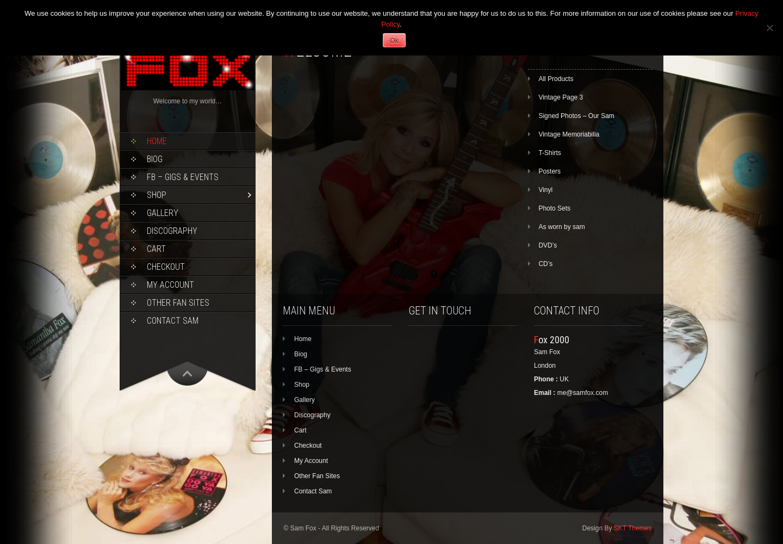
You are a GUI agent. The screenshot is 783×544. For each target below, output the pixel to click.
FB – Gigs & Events (183, 177)
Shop (156, 195)
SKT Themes (633, 528)
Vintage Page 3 (560, 97)
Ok (394, 41)
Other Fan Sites (178, 303)
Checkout (166, 267)
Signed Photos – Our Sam (576, 116)
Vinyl (545, 190)
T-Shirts (549, 153)
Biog (155, 159)
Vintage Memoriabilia (568, 134)
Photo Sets (554, 208)
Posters (549, 171)
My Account (170, 285)
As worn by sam (561, 227)
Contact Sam (172, 321)
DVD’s (547, 245)
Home (157, 141)
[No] (769, 27)
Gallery (162, 213)
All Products (555, 79)
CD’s (545, 264)
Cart (156, 249)
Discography (172, 231)
